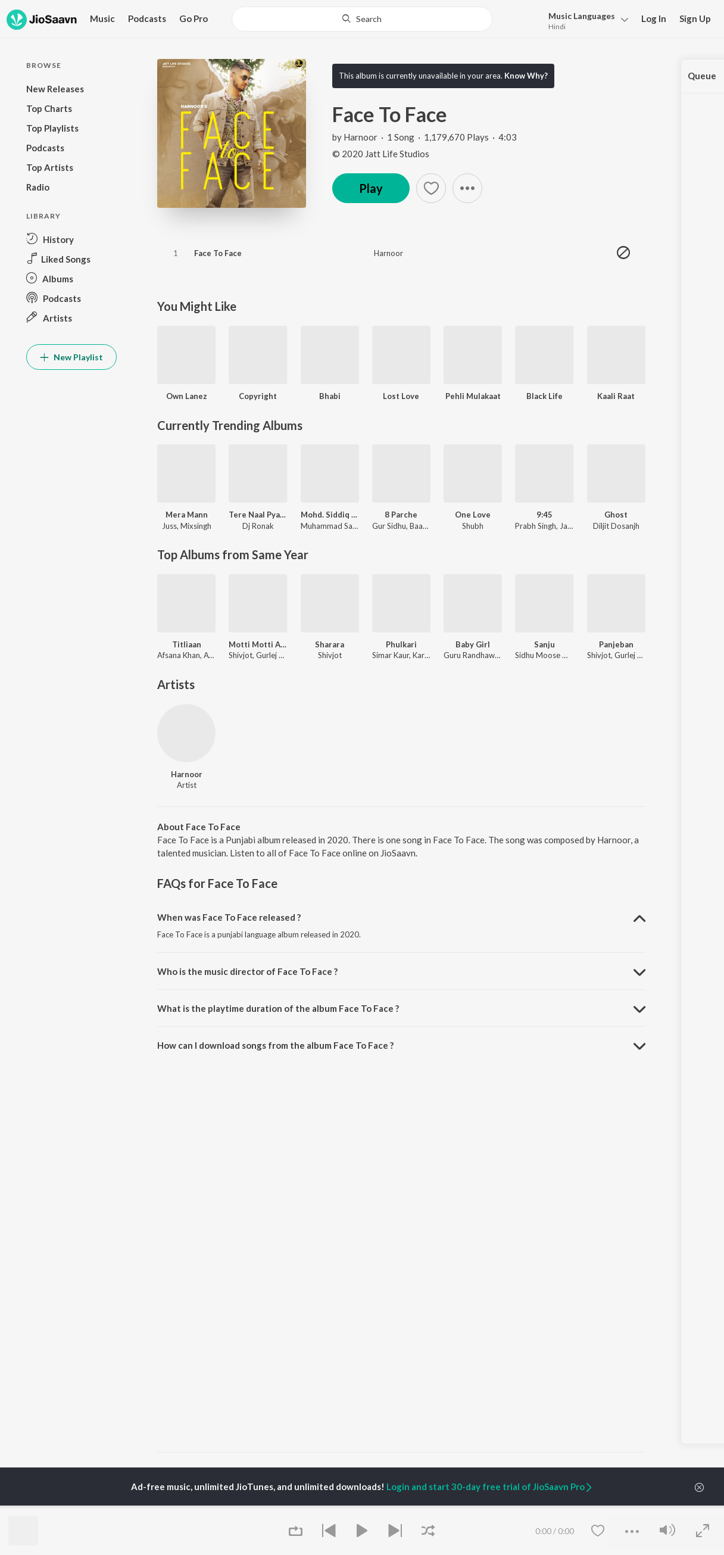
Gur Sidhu (389, 526)
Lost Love (401, 396)
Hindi (557, 26)
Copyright (258, 396)
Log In (653, 18)
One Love (473, 514)
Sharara (329, 644)
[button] (585, 20)
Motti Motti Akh (258, 644)
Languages (581, 16)
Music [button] (102, 18)
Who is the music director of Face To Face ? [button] (247, 971)
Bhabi (330, 396)
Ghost (616, 514)
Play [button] (371, 188)
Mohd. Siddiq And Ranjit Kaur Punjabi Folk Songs (330, 514)
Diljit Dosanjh (616, 526)
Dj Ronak (258, 526)
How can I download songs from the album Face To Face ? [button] (275, 1045)
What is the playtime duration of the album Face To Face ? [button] (278, 1008)
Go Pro (193, 18)
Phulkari (401, 644)
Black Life (544, 396)
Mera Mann (187, 514)
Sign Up (695, 18)
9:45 (544, 514)
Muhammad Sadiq (332, 526)
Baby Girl (472, 644)
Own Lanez (186, 396)
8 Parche (401, 514)
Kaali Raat (616, 396)
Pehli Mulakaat (473, 396)
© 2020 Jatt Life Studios (380, 153)
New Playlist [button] (71, 357)
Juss (169, 526)
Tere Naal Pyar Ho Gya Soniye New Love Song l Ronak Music (258, 514)
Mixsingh (195, 526)
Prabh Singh (535, 526)
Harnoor (360, 137)
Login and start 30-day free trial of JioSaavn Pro (490, 1486)
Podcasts (147, 18)
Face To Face (218, 253)
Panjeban (616, 644)
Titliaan (186, 644)
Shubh (472, 526)
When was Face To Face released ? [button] (229, 917)
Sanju (544, 644)
